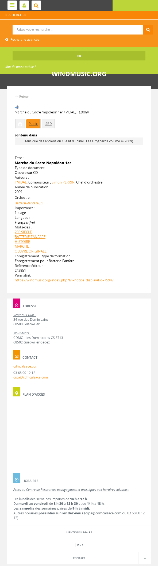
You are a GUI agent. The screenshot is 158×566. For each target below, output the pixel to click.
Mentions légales (79, 532)
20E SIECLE (23, 232)
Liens (79, 545)
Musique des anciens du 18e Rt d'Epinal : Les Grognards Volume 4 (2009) (79, 141)
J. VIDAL (21, 182)
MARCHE (22, 246)
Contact (79, 558)
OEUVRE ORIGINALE (31, 251)
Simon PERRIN (63, 182)
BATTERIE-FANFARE (30, 236)
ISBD (48, 123)
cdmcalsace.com (25, 366)
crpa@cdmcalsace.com (30, 377)
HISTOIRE (22, 241)
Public (33, 123)
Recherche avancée (25, 39)
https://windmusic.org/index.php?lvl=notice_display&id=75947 (64, 280)
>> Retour (22, 96)
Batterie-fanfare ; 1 (29, 203)
